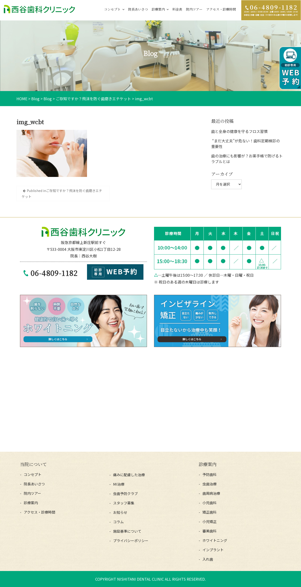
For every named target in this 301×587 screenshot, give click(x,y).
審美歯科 (209, 530)
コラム (118, 521)
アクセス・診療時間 (221, 9)
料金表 (177, 9)
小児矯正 (209, 521)
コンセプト (112, 9)
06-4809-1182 (54, 273)
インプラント (213, 549)
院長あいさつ (138, 9)
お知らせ (120, 512)
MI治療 (118, 484)
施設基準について (127, 531)
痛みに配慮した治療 (129, 474)
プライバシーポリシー (130, 540)
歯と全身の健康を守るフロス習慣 (239, 131)
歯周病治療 (211, 493)
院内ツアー (194, 9)
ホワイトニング (214, 540)
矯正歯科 (209, 512)
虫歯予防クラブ (125, 493)
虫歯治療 (209, 483)
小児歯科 (209, 502)
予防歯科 (209, 474)
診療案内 (158, 9)
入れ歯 (207, 559)
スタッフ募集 (123, 502)
